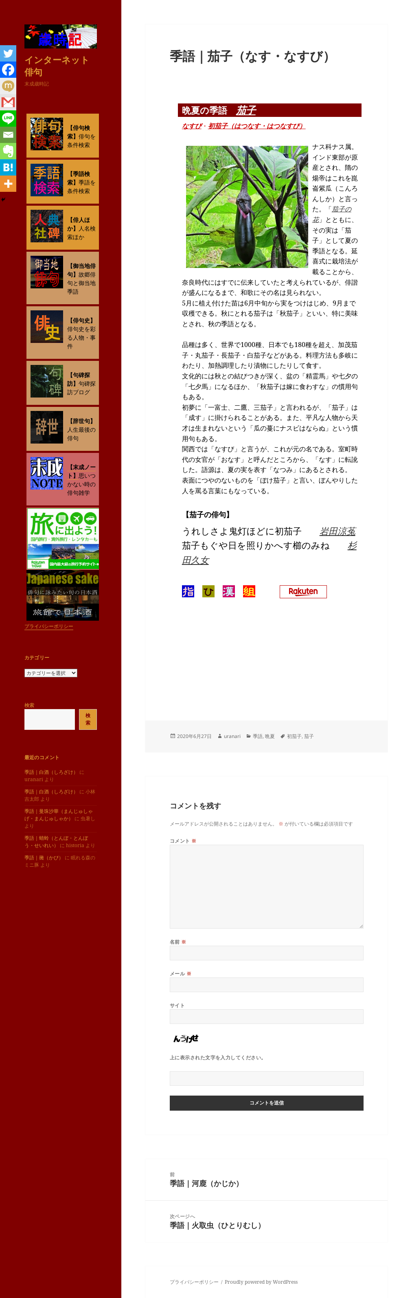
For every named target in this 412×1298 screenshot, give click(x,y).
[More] (8, 184)
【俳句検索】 (78, 132)
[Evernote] (8, 151)
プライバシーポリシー (48, 626)
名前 (178, 941)
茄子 (246, 109)
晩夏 (270, 736)
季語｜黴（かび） (44, 857)
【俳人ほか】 (78, 224)
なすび (192, 125)
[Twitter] (8, 53)
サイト (177, 1005)
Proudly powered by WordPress (261, 1281)
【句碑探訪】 (78, 379)
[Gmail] (8, 102)
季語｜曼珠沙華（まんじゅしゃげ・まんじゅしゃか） (58, 815)
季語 (258, 736)
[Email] (8, 135)
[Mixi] (8, 86)
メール (180, 973)
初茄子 (294, 736)
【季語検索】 (78, 178)
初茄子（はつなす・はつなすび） (257, 125)
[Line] (8, 118)
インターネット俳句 (57, 65)
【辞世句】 (81, 421)
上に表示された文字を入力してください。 (218, 1057)
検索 (29, 705)
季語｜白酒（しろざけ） (51, 772)
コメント (183, 840)
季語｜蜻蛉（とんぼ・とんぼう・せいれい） (56, 842)
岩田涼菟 (337, 531)
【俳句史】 (81, 320)
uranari (232, 736)
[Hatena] (8, 167)
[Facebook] (8, 69)
